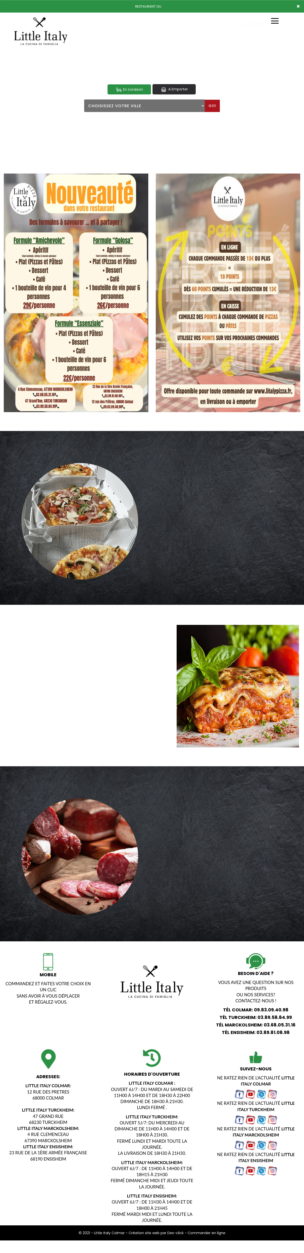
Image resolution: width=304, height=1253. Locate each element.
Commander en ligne (206, 1232)
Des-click (175, 1232)
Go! (212, 105)
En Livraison (129, 89)
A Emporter (174, 89)
